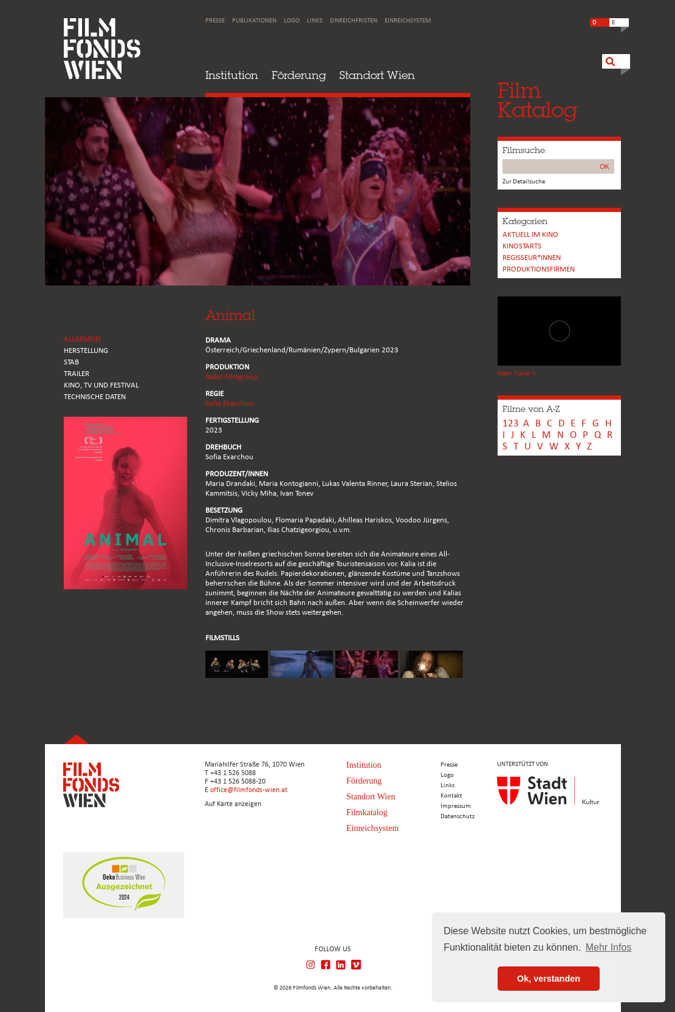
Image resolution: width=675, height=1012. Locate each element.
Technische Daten (95, 397)
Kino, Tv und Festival (101, 385)
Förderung (299, 75)
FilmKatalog (537, 100)
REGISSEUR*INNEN (531, 258)
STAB (71, 362)
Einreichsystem (408, 21)
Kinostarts (521, 246)
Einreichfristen (353, 21)
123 (510, 424)
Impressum (455, 806)
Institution (231, 75)
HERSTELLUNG (86, 351)
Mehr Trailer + (516, 374)
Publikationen (254, 21)
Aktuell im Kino (530, 235)
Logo (292, 21)
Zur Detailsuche (523, 182)
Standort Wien (377, 75)
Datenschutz (457, 816)
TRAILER (76, 374)
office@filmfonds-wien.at (248, 790)
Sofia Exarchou (229, 404)
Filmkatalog (367, 812)
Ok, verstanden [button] (548, 978)
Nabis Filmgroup (231, 377)
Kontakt (451, 796)
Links (315, 21)
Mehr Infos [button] (609, 947)
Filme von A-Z (531, 408)
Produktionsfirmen (538, 269)
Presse (215, 21)
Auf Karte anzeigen (233, 804)
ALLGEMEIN (82, 339)
